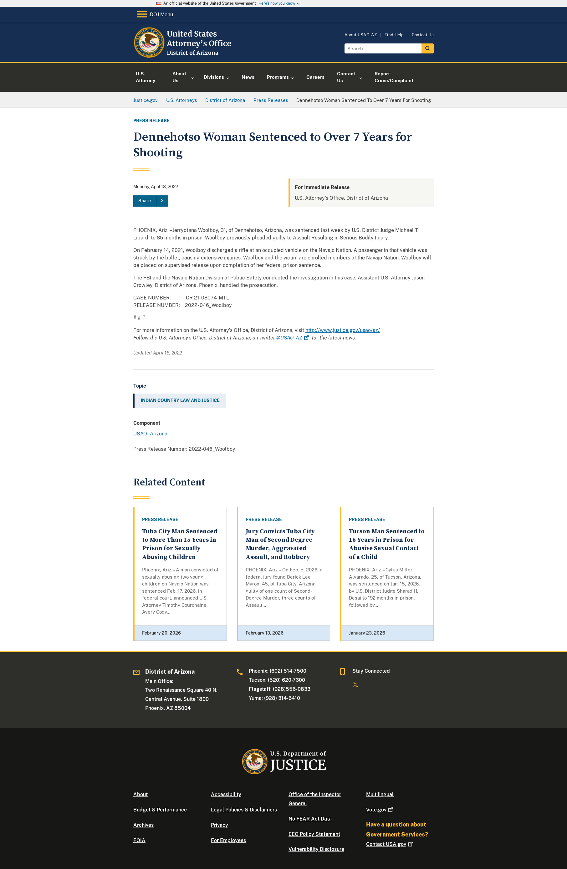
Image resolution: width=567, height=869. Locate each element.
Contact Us (423, 35)
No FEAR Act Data (310, 819)
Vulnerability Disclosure (316, 849)
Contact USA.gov (390, 844)
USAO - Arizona (150, 434)
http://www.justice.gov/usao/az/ (342, 330)
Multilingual (380, 794)
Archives (143, 825)
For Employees (228, 840)
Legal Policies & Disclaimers (244, 810)
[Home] (184, 54)
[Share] (150, 201)
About (140, 794)
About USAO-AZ (361, 35)
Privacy (219, 825)
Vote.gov (380, 810)
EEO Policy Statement (314, 834)
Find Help (394, 35)
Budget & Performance (160, 810)
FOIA (139, 840)
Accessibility (226, 794)
